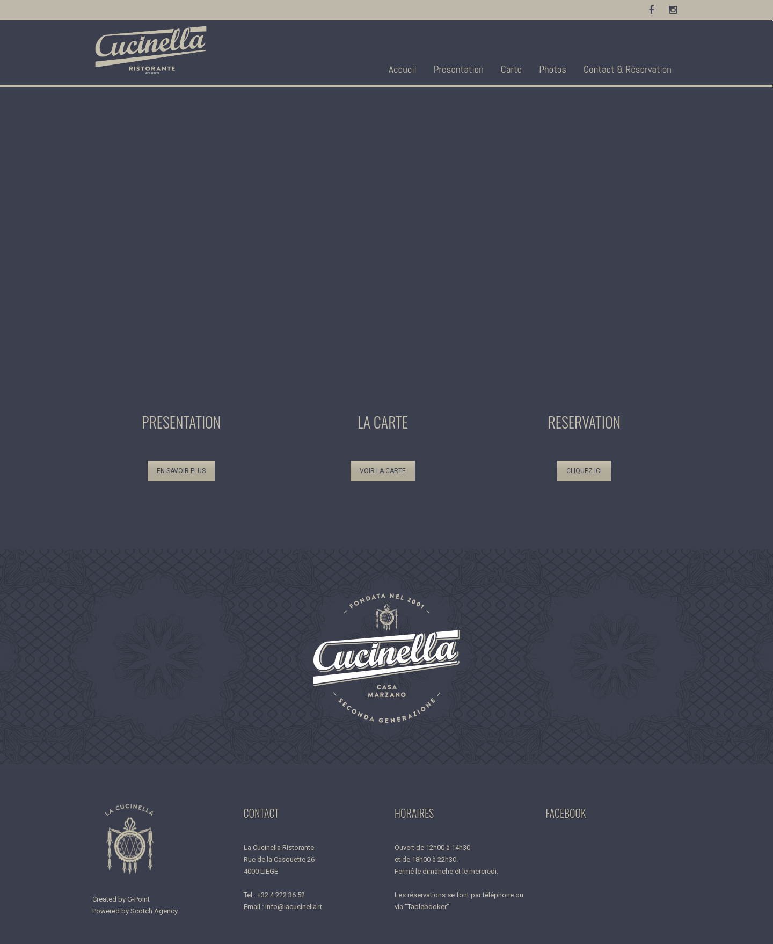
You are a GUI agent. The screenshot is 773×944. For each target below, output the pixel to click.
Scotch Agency (154, 911)
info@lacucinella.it (293, 907)
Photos (552, 69)
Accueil (403, 69)
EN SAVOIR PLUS (181, 471)
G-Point (138, 899)
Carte (511, 69)
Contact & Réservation (628, 69)
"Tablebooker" (427, 907)
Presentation (459, 69)
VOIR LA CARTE (383, 471)
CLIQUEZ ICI (584, 471)
